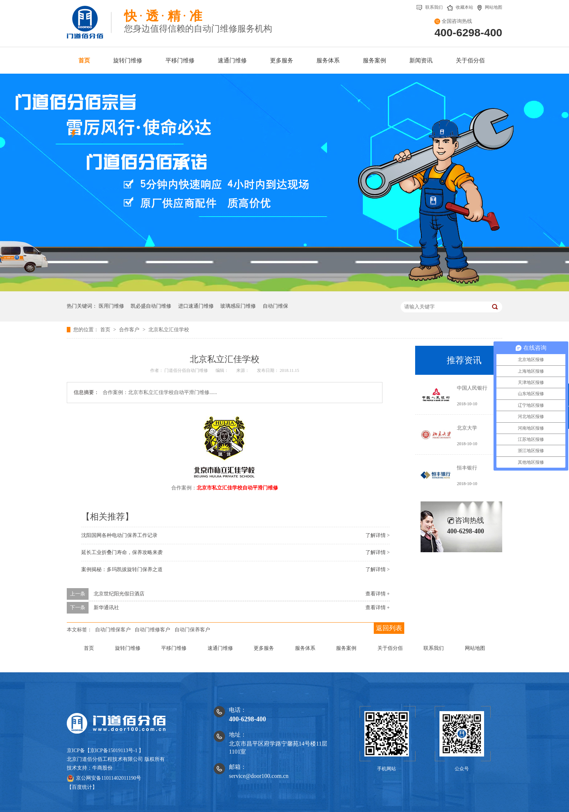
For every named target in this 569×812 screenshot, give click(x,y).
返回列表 (389, 628)
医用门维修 (111, 306)
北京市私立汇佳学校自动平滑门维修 (237, 488)
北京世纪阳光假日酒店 (119, 593)
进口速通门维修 (196, 306)
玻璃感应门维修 (238, 306)
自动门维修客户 (152, 629)
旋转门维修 (127, 648)
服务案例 (346, 648)
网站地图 (490, 7)
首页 (106, 329)
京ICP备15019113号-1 (114, 750)
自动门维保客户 (113, 629)
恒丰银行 (467, 468)
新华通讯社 (106, 607)
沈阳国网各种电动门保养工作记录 (119, 535)
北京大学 (467, 428)
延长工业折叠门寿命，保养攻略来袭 (122, 552)
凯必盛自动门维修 (151, 306)
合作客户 (130, 329)
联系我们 (430, 7)
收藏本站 (460, 7)
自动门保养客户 (192, 629)
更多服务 (264, 648)
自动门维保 (275, 306)
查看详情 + (377, 593)
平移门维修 (174, 648)
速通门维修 (220, 648)
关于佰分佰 (390, 648)
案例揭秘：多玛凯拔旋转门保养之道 (122, 569)
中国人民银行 (472, 388)
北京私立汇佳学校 (168, 329)
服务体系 (305, 648)
